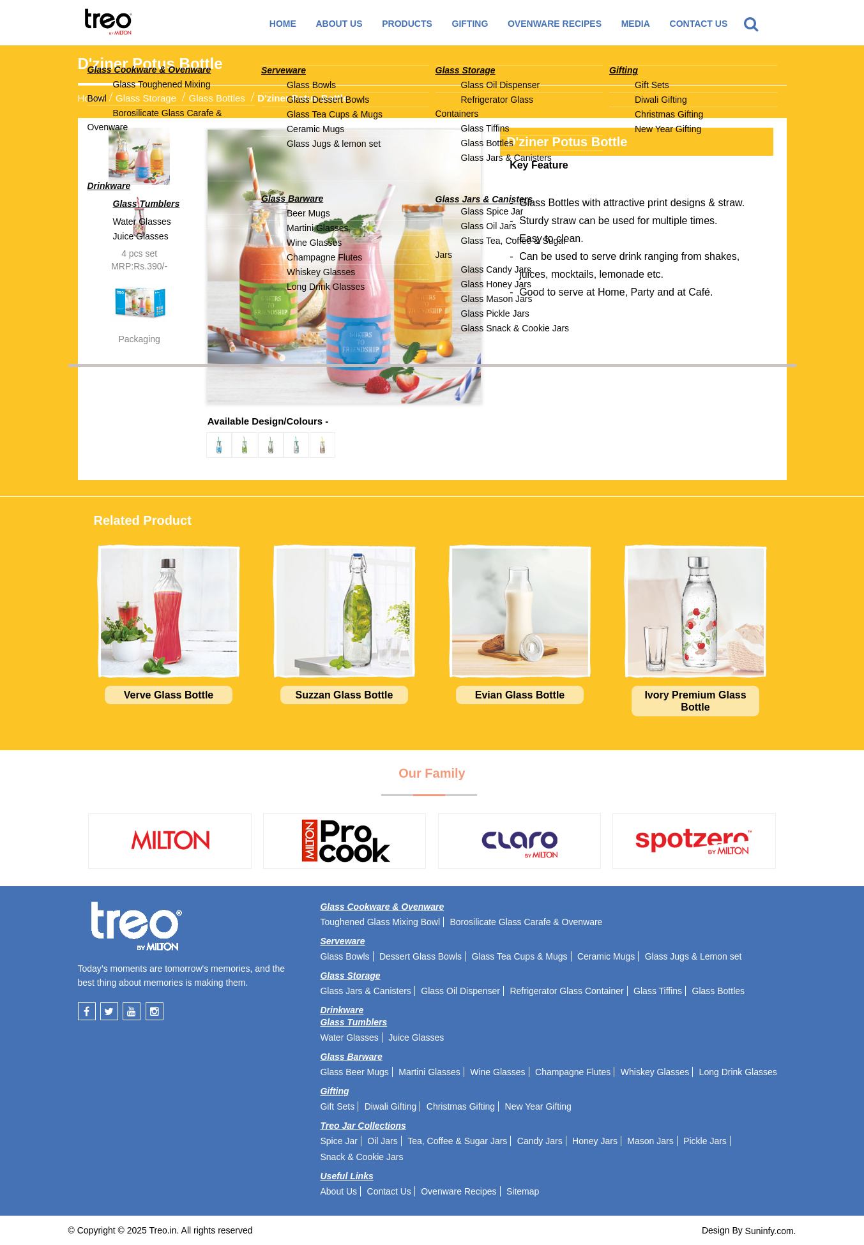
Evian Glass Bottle (520, 695)
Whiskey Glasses (655, 1072)
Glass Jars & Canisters (365, 991)
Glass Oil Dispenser (460, 991)
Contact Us (699, 24)
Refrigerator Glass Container (566, 991)
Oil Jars (382, 1141)
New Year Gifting (538, 1106)
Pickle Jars (705, 1141)
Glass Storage (146, 97)
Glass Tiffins (657, 991)
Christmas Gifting (461, 1106)
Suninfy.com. (770, 1231)
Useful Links (346, 1176)
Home (282, 24)
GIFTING (470, 24)
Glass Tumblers (353, 1022)
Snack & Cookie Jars (361, 1157)
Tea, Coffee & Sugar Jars (457, 1141)
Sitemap (522, 1191)
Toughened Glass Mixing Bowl (380, 922)
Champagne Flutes (572, 1072)
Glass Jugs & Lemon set (693, 956)
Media (635, 24)
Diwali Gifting (391, 1106)
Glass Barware (351, 1056)
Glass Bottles (216, 97)
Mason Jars (650, 1141)
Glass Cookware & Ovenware (382, 906)
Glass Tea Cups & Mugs (520, 956)
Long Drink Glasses (738, 1072)
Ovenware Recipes (458, 1191)
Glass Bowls (344, 956)
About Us (338, 24)
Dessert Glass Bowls (420, 956)
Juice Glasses (416, 1037)
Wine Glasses (497, 1072)
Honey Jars (595, 1141)
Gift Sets (337, 1106)
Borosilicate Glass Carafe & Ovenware (526, 922)
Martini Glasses (429, 1072)
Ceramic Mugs (606, 956)
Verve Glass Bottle (169, 695)
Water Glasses (349, 1037)
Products (407, 24)
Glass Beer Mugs (354, 1072)
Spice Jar (338, 1141)
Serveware (342, 941)
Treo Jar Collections (362, 1125)
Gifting (334, 1091)
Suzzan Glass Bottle (344, 695)
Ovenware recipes (555, 24)
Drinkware (341, 1010)
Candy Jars (540, 1141)
